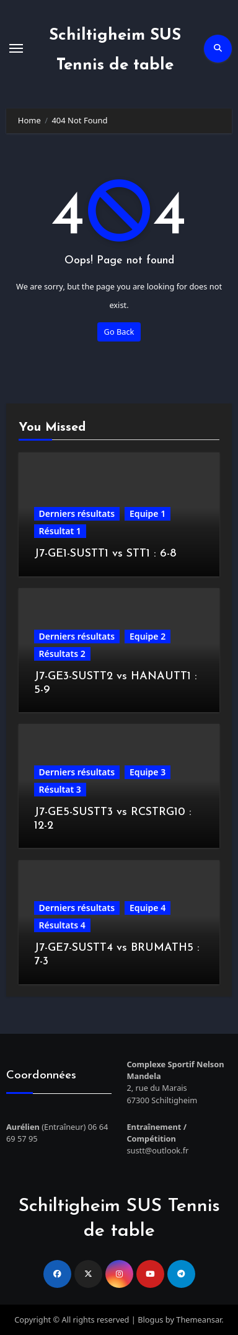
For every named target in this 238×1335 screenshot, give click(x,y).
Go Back (119, 331)
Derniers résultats (77, 513)
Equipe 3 (147, 772)
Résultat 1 (60, 531)
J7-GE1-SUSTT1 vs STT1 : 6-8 (105, 554)
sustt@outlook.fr (157, 1150)
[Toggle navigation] (16, 48)
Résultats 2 (62, 653)
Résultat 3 (60, 789)
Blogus (150, 1319)
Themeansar (198, 1319)
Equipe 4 (147, 908)
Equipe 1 (147, 513)
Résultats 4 (62, 925)
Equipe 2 (147, 636)
